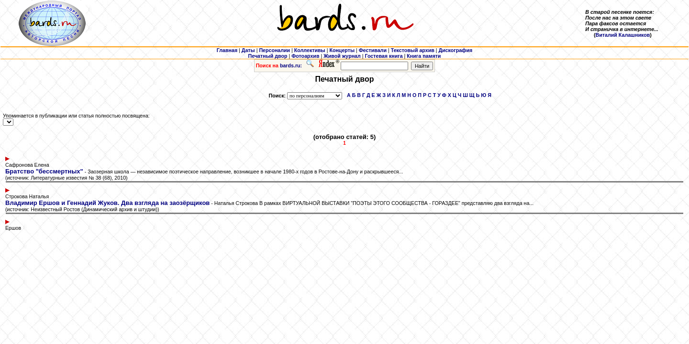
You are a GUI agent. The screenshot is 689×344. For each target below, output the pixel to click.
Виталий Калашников (623, 35)
